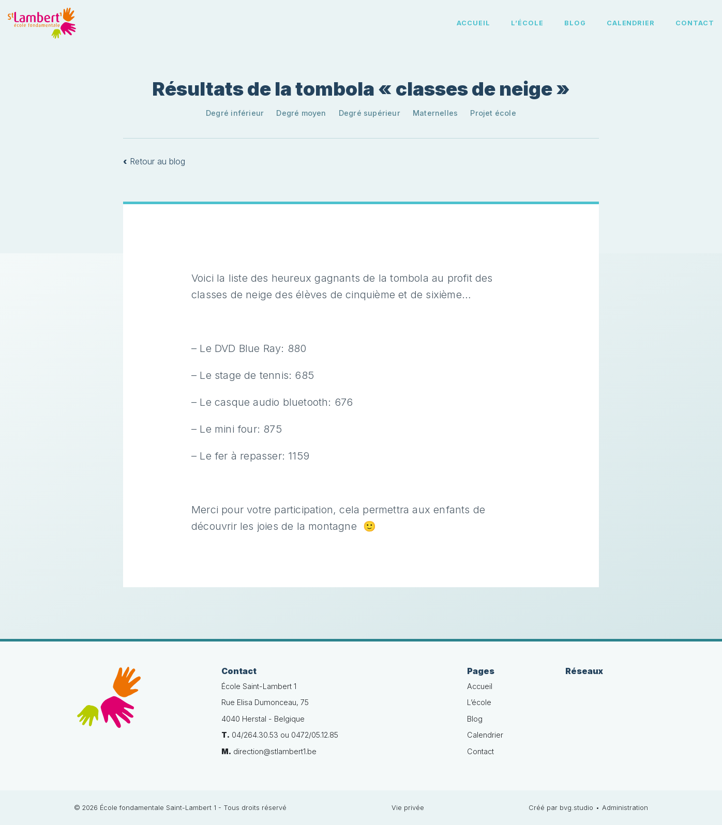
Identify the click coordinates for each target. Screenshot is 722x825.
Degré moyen (301, 113)
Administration (625, 808)
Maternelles (435, 113)
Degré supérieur (369, 113)
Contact (694, 23)
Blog (575, 23)
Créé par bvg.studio (561, 808)
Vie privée (408, 808)
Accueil (473, 23)
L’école (527, 23)
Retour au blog (154, 161)
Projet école (493, 113)
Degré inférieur (235, 113)
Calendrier (631, 23)
